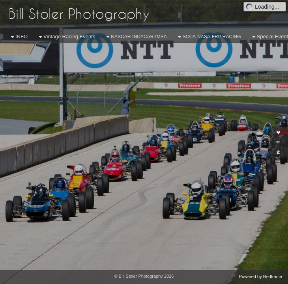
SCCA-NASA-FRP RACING (208, 37)
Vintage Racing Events (66, 37)
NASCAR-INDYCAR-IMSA (135, 37)
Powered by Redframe (260, 276)
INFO (18, 37)
